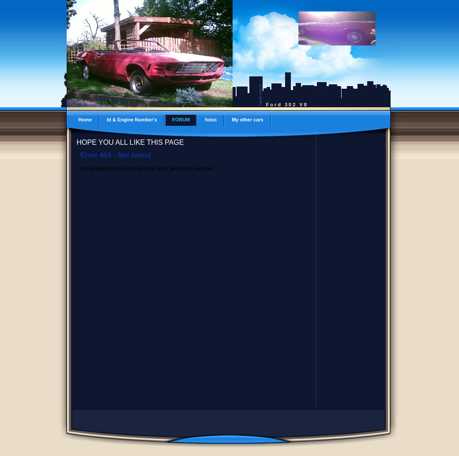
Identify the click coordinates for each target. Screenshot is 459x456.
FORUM (181, 119)
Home (85, 119)
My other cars (247, 119)
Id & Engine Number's (132, 119)
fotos (211, 119)
